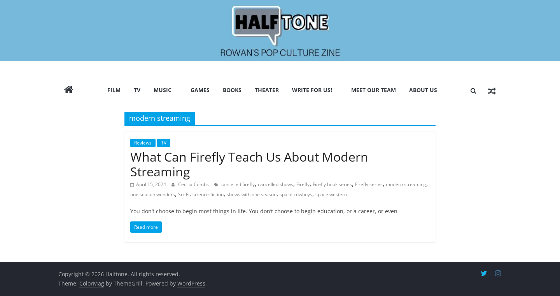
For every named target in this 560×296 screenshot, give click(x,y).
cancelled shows (275, 184)
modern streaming (406, 184)
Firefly (303, 184)
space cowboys (296, 194)
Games (200, 90)
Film (114, 90)
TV (137, 90)
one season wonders (152, 194)
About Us (423, 90)
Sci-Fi (183, 194)
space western (331, 194)
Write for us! (312, 90)
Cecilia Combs (194, 184)
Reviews (143, 142)
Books (232, 90)
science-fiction (208, 194)
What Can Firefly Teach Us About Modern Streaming (249, 164)
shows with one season (251, 194)
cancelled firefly (237, 184)
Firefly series (369, 184)
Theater (267, 90)
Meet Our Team (373, 90)
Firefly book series (332, 184)
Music (163, 90)
